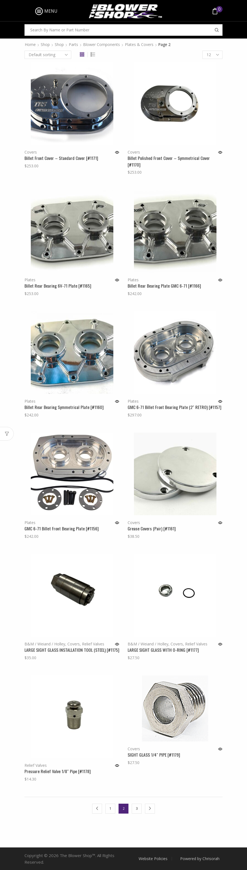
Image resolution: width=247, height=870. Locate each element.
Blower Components (101, 44)
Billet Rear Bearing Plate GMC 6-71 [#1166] (164, 286)
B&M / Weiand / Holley (44, 644)
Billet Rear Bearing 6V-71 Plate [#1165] (57, 286)
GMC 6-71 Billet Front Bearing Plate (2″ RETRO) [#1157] (174, 407)
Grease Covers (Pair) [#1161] (152, 528)
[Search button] (216, 30)
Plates (29, 279)
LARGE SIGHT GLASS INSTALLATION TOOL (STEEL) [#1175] (71, 650)
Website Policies (153, 859)
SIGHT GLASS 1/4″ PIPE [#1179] (154, 755)
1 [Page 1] (110, 808)
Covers (30, 152)
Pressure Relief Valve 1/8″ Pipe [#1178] (57, 771)
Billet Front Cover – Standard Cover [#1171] (61, 158)
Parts (73, 44)
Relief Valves (93, 644)
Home (30, 44)
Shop (45, 44)
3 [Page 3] (137, 808)
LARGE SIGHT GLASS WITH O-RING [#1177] (163, 650)
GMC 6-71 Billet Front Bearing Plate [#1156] (61, 528)
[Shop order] (47, 55)
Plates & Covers (139, 44)
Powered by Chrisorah (199, 859)
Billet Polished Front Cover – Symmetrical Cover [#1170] (169, 161)
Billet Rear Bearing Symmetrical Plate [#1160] (64, 407)
